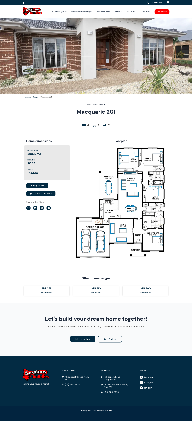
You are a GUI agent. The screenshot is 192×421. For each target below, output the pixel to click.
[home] (76, 378)
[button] (168, 2)
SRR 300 (145, 288)
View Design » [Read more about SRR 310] (96, 293)
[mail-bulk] (115, 386)
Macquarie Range (31, 97)
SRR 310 (96, 288)
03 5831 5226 (154, 2)
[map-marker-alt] (115, 378)
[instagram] (154, 383)
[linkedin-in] (154, 388)
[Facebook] (24, 3)
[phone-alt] (71, 384)
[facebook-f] (154, 378)
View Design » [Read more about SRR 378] (46, 293)
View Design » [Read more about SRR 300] (145, 293)
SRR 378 (47, 288)
